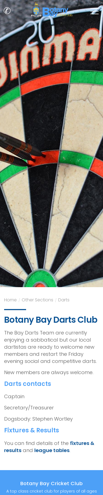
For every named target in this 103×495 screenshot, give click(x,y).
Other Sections (37, 300)
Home (10, 300)
